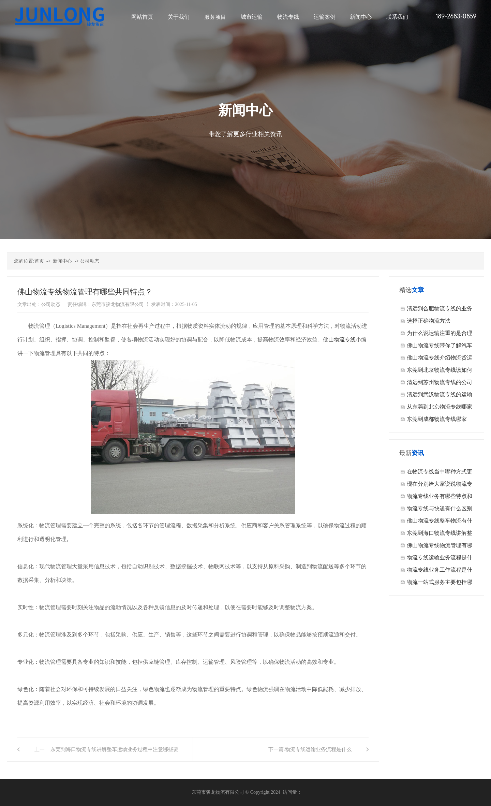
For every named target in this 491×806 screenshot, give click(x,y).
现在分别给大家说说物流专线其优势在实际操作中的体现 (439, 485)
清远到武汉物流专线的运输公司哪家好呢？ (439, 396)
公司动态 (89, 261)
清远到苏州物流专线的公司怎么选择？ (439, 384)
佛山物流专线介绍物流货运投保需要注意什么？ (439, 359)
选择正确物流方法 (428, 321)
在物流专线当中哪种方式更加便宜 (439, 473)
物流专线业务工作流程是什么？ (439, 571)
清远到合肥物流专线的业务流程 (439, 310)
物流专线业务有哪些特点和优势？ (439, 497)
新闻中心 (62, 261)
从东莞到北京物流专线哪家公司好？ (439, 408)
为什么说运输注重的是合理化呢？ (439, 334)
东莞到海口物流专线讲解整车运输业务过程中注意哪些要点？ (114, 754)
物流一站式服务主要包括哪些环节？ (439, 583)
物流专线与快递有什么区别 (439, 508)
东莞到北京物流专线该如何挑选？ (439, 371)
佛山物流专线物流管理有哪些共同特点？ (439, 547)
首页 (39, 261)
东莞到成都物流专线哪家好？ (437, 420)
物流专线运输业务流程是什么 (318, 749)
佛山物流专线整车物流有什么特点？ (439, 522)
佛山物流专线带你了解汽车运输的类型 (439, 347)
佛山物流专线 (339, 339)
